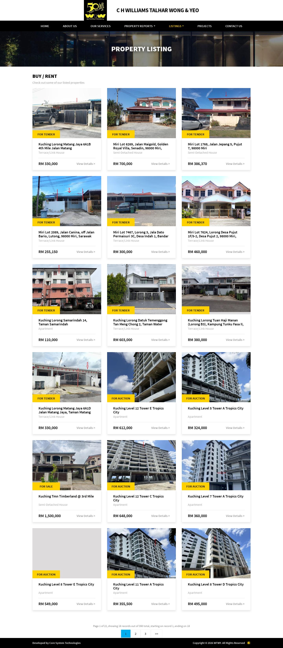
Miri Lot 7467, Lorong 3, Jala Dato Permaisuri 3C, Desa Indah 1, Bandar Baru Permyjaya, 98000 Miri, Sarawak (141, 234)
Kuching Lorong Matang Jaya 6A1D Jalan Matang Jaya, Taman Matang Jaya (65, 410)
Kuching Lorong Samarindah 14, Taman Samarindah (63, 322)
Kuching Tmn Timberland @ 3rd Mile (66, 496)
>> (156, 634)
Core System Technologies (65, 643)
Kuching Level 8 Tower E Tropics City (66, 584)
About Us (70, 26)
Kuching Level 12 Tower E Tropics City (138, 410)
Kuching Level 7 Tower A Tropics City (215, 496)
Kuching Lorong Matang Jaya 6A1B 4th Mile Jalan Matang (65, 146)
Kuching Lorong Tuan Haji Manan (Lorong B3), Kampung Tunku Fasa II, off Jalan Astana (215, 322)
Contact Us (233, 26)
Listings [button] (175, 26)
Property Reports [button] (138, 26)
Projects (205, 26)
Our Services (101, 26)
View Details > (86, 164)
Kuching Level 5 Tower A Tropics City (215, 408)
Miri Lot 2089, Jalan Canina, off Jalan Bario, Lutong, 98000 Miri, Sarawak (66, 234)
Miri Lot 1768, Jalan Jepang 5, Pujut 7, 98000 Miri (215, 146)
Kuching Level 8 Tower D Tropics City (216, 584)
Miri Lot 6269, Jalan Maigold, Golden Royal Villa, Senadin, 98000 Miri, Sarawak (140, 146)
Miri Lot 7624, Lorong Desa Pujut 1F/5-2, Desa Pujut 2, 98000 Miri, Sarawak (212, 234)
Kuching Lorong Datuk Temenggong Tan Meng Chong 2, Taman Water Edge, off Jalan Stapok (140, 322)
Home (45, 26)
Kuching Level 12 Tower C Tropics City (138, 498)
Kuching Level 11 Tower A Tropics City (138, 586)
